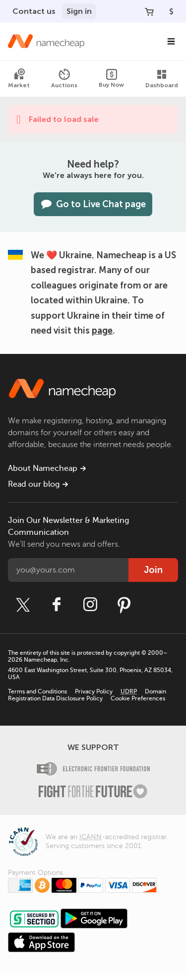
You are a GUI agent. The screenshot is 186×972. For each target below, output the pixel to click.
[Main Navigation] (171, 42)
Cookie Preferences (138, 698)
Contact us (34, 11)
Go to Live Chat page (93, 204)
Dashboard (161, 78)
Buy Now (111, 78)
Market (19, 78)
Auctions (64, 78)
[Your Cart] (149, 11)
